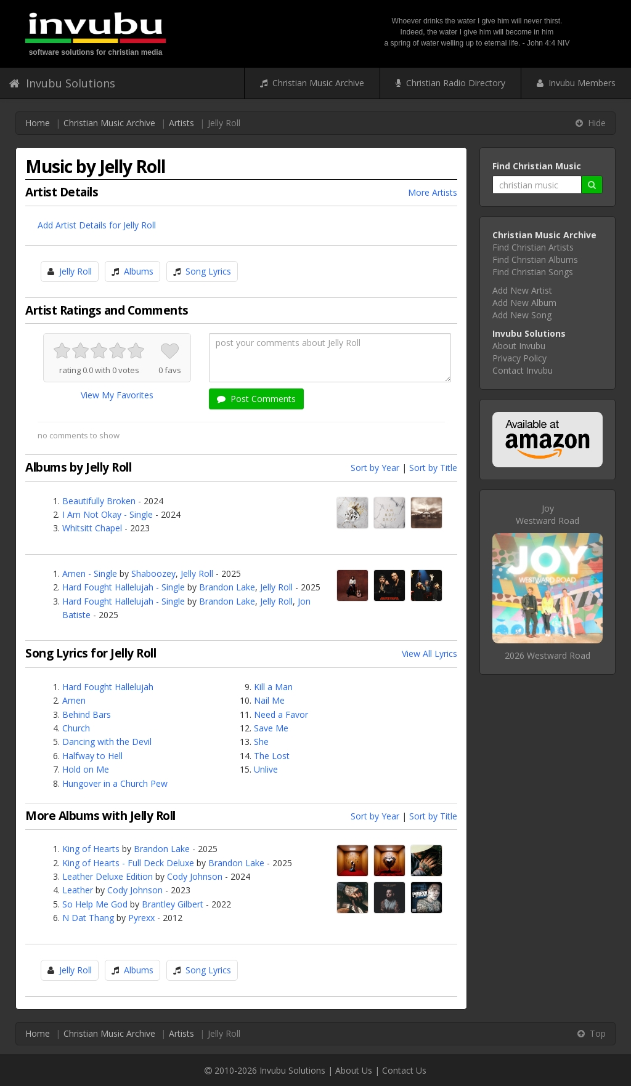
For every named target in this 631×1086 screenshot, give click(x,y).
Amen (74, 700)
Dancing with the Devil (107, 741)
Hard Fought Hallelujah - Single (123, 587)
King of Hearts (91, 849)
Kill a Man (273, 687)
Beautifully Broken (99, 501)
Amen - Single (89, 573)
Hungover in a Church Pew (115, 783)
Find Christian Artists (533, 247)
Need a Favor (281, 714)
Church (76, 728)
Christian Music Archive (312, 83)
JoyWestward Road (547, 514)
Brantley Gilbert (172, 904)
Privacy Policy (519, 358)
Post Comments (256, 398)
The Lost (272, 756)
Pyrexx (141, 917)
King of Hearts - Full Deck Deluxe (128, 863)
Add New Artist (522, 290)
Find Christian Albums (535, 259)
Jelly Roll (75, 271)
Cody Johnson (194, 876)
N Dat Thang (88, 917)
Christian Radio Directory (450, 83)
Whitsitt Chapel (92, 528)
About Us (353, 1070)
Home (37, 123)
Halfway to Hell (92, 756)
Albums (138, 271)
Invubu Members (576, 83)
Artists (181, 123)
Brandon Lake (227, 587)
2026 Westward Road (547, 655)
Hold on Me (85, 769)
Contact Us (404, 1070)
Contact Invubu (522, 370)
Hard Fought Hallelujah (107, 687)
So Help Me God (95, 904)
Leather (77, 890)
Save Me (271, 728)
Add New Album (524, 302)
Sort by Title (433, 467)
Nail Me (269, 700)
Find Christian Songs (532, 272)
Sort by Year (375, 467)
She (261, 741)
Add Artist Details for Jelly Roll (97, 225)
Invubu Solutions (62, 83)
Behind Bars (86, 714)
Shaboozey (153, 573)
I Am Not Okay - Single (107, 514)
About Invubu (518, 346)
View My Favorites (117, 395)
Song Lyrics (208, 271)
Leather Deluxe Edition (107, 876)
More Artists (432, 192)
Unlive (266, 769)
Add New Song (522, 315)
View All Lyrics (429, 653)
